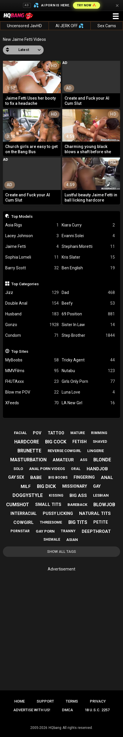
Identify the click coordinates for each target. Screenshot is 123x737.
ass (83, 460)
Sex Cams (106, 25)
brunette (29, 450)
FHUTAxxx (32, 381)
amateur (63, 459)
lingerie (95, 451)
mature (77, 433)
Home (19, 701)
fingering (84, 477)
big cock (55, 442)
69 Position (88, 314)
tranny (68, 531)
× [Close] (117, 5)
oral (76, 469)
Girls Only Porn (88, 381)
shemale (51, 539)
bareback (77, 504)
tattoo (56, 433)
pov (37, 433)
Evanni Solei (88, 235)
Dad (88, 292)
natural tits (95, 513)
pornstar (20, 531)
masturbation (28, 459)
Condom (32, 335)
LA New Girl (88, 402)
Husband (32, 314)
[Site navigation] (115, 16)
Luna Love (88, 392)
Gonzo (32, 324)
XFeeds (32, 402)
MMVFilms (32, 370)
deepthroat (96, 531)
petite (100, 522)
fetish (79, 441)
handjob (97, 468)
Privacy (98, 701)
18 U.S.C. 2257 (97, 710)
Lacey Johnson (32, 235)
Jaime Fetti (32, 246)
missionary (74, 486)
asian (72, 539)
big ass (78, 495)
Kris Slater (88, 257)
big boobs (57, 478)
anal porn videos (47, 469)
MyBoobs (32, 360)
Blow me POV (32, 392)
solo (18, 469)
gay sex (16, 477)
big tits (77, 522)
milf (26, 486)
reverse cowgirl (64, 451)
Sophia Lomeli (32, 257)
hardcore (26, 442)
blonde (102, 459)
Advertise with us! (31, 710)
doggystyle (28, 495)
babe (36, 477)
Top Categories (25, 283)
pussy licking (58, 513)
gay (97, 486)
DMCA (67, 710)
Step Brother (88, 335)
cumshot (17, 504)
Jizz (32, 292)
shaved (100, 442)
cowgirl (23, 522)
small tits (48, 504)
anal (107, 477)
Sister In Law (88, 324)
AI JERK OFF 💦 (69, 25)
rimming (99, 433)
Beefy (88, 303)
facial (20, 433)
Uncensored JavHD (24, 25)
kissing (56, 495)
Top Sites (19, 351)
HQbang (55, 728)
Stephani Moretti (88, 246)
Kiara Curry (88, 225)
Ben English (88, 268)
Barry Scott (32, 268)
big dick (46, 486)
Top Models (22, 216)
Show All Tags (61, 551)
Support (45, 701)
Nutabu (88, 370)
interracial (23, 513)
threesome (51, 522)
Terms (72, 701)
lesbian (101, 495)
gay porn (45, 531)
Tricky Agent (88, 360)
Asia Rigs (32, 225)
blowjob (104, 504)
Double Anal (32, 303)
